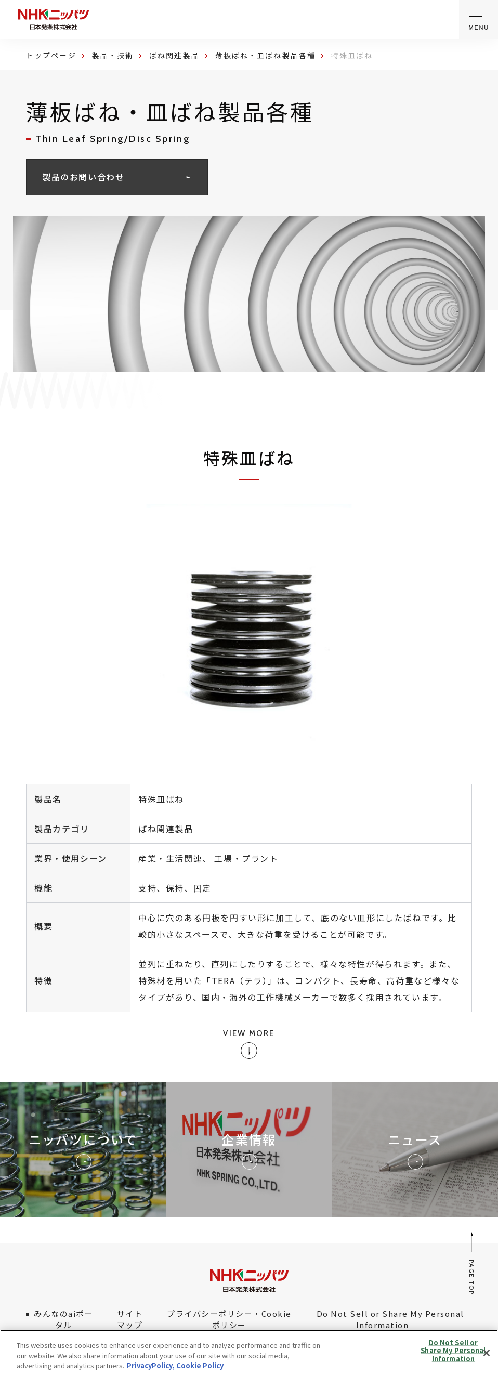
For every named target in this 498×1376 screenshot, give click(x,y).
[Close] (486, 1352)
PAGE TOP (472, 1262)
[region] (249, 1353)
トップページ (51, 55)
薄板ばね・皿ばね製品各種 (265, 55)
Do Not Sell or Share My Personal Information (390, 1319)
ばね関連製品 (174, 55)
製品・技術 (113, 55)
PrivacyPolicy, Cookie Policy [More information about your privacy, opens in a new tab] (175, 1365)
